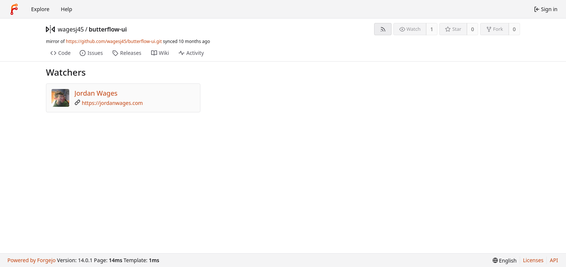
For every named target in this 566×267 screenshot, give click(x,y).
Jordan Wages (95, 93)
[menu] (505, 260)
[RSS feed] (383, 29)
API (554, 260)
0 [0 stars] (472, 29)
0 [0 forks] (514, 29)
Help (66, 9)
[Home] (14, 9)
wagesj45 (71, 29)
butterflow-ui (108, 29)
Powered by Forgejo (31, 260)
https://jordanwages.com (112, 102)
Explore (40, 9)
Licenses (533, 260)
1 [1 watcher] (431, 29)
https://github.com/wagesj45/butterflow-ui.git (114, 41)
